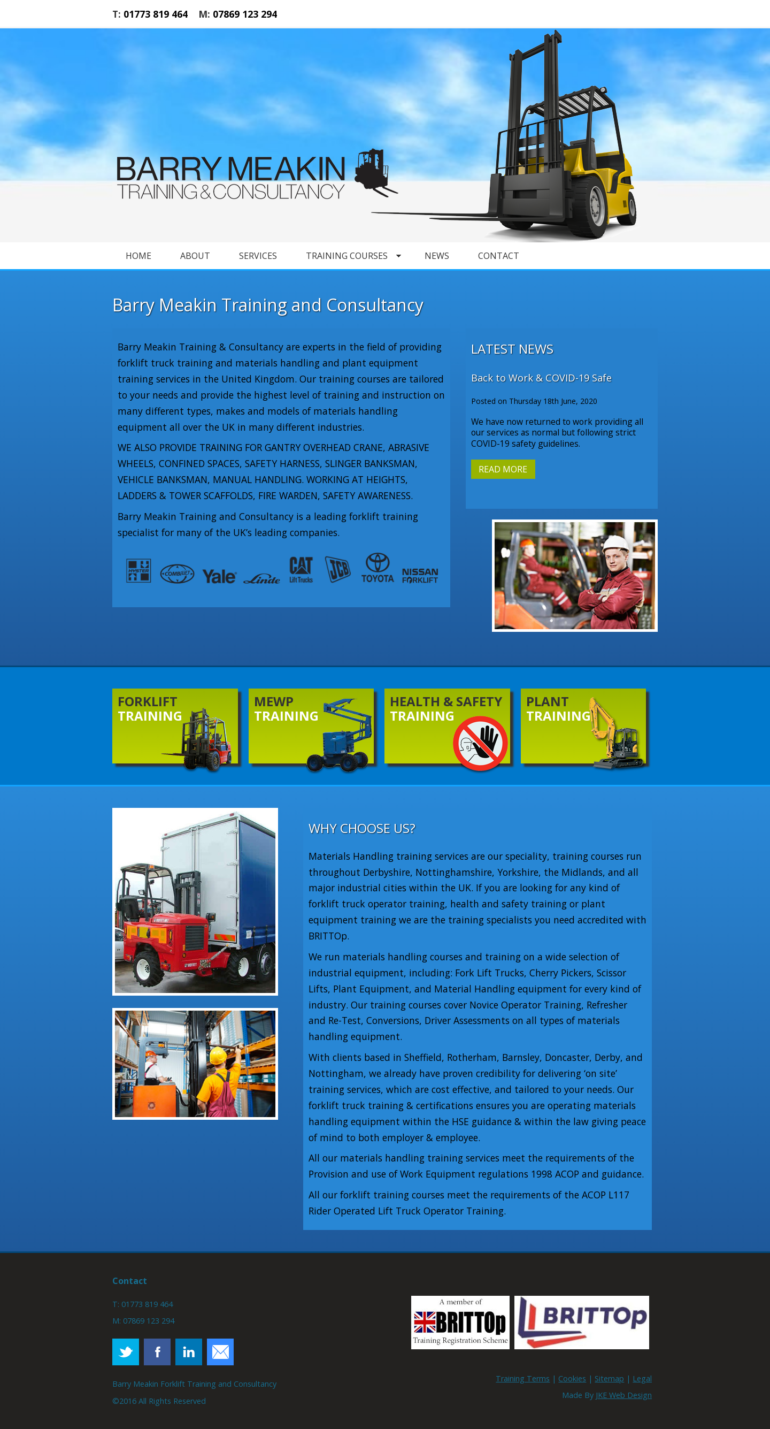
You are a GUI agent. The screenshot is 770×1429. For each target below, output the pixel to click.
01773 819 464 (156, 13)
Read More (503, 469)
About (195, 256)
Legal (642, 1378)
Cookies (572, 1378)
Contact (498, 256)
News (437, 256)
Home (138, 256)
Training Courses (347, 256)
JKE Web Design (624, 1395)
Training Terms (523, 1378)
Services (258, 256)
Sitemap (609, 1378)
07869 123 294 (245, 13)
